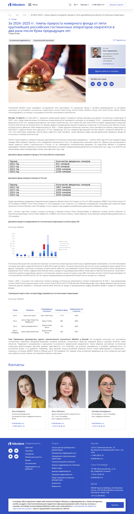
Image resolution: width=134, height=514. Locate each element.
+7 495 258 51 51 (97, 455)
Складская (29, 454)
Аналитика (56, 483)
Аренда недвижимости (61, 471)
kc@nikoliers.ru (108, 64)
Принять (115, 505)
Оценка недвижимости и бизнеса (66, 465)
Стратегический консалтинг (63, 462)
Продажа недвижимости (62, 474)
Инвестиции (57, 468)
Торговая (29, 451)
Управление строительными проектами (64, 457)
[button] (33, 5)
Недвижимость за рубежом (32, 467)
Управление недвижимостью (64, 453)
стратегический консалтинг (44, 40)
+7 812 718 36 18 (97, 474)
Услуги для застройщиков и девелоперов (63, 448)
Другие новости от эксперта (107, 71)
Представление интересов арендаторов (63, 478)
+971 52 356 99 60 (98, 496)
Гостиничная (30, 463)
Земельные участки (33, 457)
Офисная (29, 447)
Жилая (28, 460)
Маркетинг (56, 486)
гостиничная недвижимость (20, 40)
